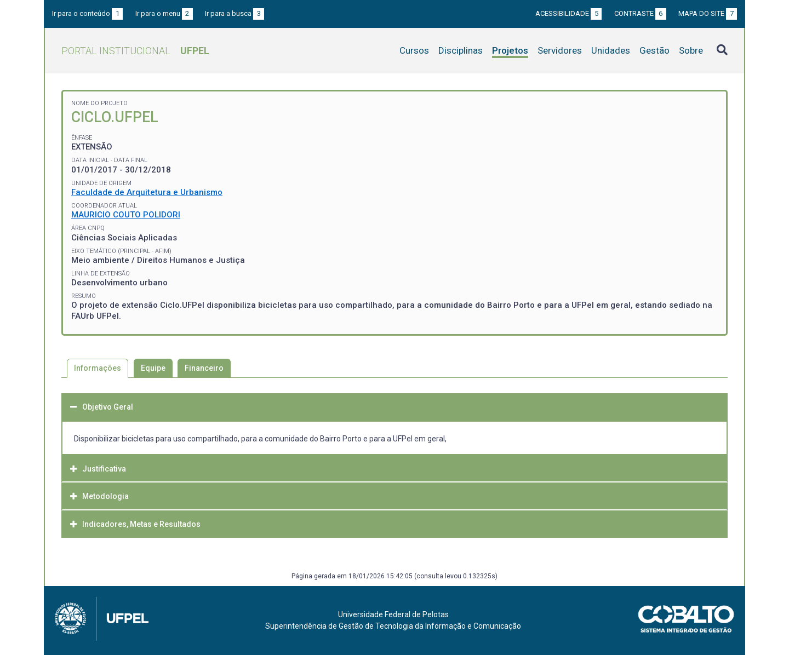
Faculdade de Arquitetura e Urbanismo (146, 192)
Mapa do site (707, 13)
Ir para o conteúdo (87, 13)
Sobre (691, 50)
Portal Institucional (135, 50)
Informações (97, 368)
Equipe (153, 368)
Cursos (414, 50)
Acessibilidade (568, 13)
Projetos (510, 50)
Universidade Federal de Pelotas (393, 614)
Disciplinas (460, 50)
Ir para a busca (234, 13)
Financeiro (204, 368)
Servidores (560, 50)
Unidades (610, 50)
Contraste (640, 13)
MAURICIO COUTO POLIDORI (125, 215)
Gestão (654, 50)
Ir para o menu (164, 13)
